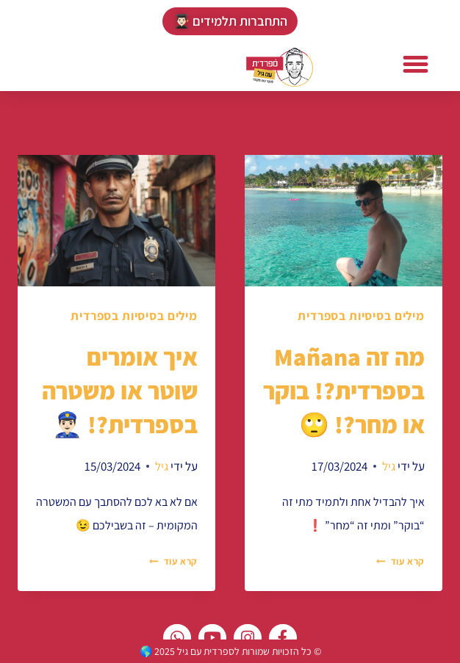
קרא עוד (400, 561)
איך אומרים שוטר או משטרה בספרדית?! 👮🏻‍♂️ (120, 390)
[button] (415, 64)
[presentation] (343, 220)
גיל (388, 466)
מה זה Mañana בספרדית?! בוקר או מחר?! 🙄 (344, 390)
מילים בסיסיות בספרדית (361, 316)
